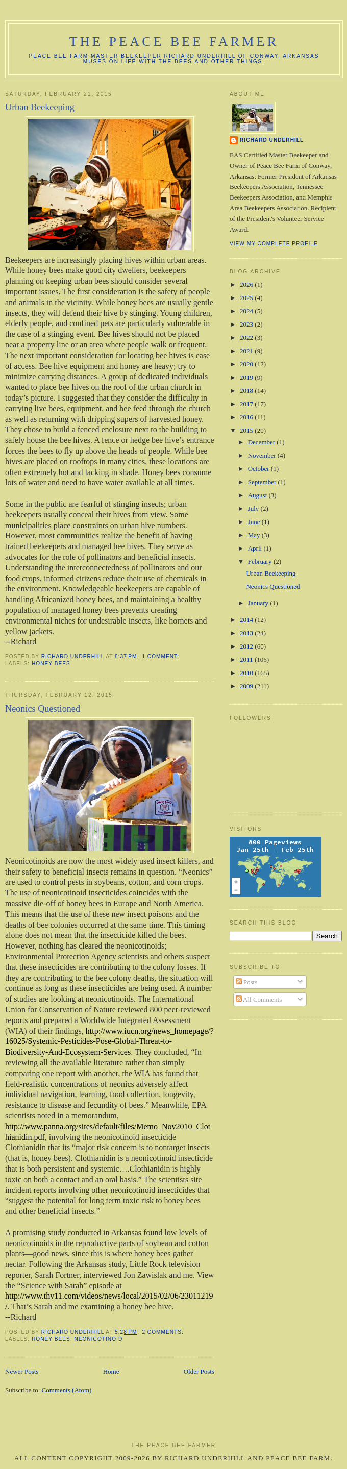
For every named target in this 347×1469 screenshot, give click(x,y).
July (254, 508)
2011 (247, 659)
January (259, 603)
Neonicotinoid (98, 1339)
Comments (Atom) (67, 1390)
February (261, 561)
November (263, 455)
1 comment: (161, 656)
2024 (247, 311)
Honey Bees (51, 663)
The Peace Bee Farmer (174, 41)
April (256, 548)
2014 (247, 620)
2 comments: (163, 1332)
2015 (247, 430)
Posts (247, 982)
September (263, 482)
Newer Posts (21, 1371)
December (262, 442)
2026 (247, 284)
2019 (247, 377)
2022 (247, 337)
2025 (247, 298)
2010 (247, 673)
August (258, 495)
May (255, 535)
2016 (247, 417)
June (255, 522)
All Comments (259, 999)
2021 (247, 351)
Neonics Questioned (42, 709)
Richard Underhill (272, 140)
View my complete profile (274, 243)
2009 (247, 686)
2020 (247, 364)
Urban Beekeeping (40, 107)
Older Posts (199, 1371)
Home (111, 1371)
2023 (247, 324)
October (259, 468)
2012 (247, 646)
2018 (247, 390)
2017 (247, 404)
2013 (247, 633)
